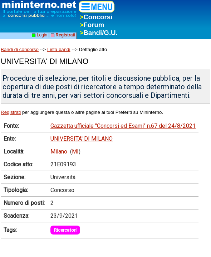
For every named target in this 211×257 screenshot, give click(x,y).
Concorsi (95, 17)
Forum (91, 25)
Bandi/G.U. (98, 32)
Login (39, 34)
